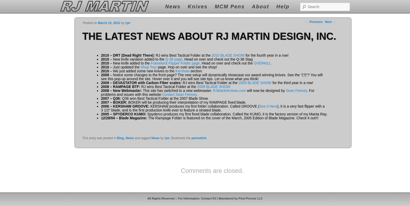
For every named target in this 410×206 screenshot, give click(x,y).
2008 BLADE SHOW (213, 87)
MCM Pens (230, 6)
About (260, 6)
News (173, 6)
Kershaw (182, 71)
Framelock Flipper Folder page (175, 63)
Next (330, 22)
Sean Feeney (296, 91)
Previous (314, 22)
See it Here (268, 106)
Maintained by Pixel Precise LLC (241, 198)
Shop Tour (149, 67)
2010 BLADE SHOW (228, 55)
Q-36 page (173, 59)
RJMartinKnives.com (229, 91)
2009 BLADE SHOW (254, 83)
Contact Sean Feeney (179, 95)
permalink (198, 138)
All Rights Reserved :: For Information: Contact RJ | (183, 198)
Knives (198, 6)
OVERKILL (262, 63)
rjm (166, 138)
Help (282, 6)
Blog (120, 138)
